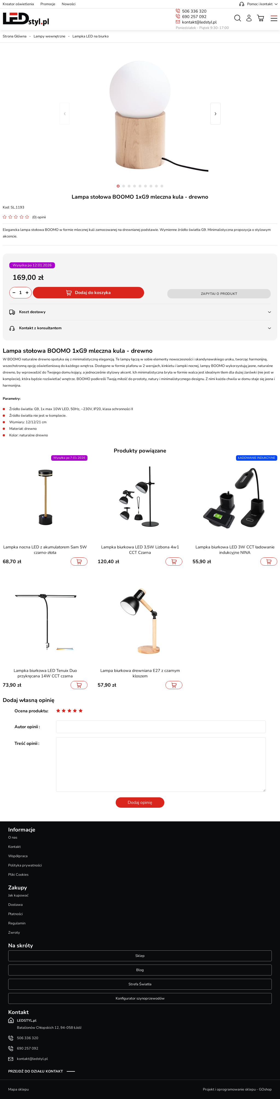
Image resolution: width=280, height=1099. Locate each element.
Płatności (15, 914)
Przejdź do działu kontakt (35, 1071)
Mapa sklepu (18, 1089)
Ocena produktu (30, 711)
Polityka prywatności (25, 865)
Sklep (140, 955)
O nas (12, 837)
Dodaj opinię (140, 803)
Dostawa (15, 904)
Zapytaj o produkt (219, 294)
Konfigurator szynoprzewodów (140, 998)
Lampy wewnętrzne (49, 36)
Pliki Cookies (18, 874)
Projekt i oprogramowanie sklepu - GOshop (237, 1089)
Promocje (47, 4)
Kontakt (14, 846)
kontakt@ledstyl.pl (199, 22)
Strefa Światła (140, 984)
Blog (140, 970)
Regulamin (16, 923)
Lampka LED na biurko (90, 36)
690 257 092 (194, 16)
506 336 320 (194, 11)
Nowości (68, 4)
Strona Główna (15, 36)
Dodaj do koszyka (93, 293)
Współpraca (18, 856)
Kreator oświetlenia (18, 4)
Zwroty (14, 932)
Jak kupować (18, 895)
